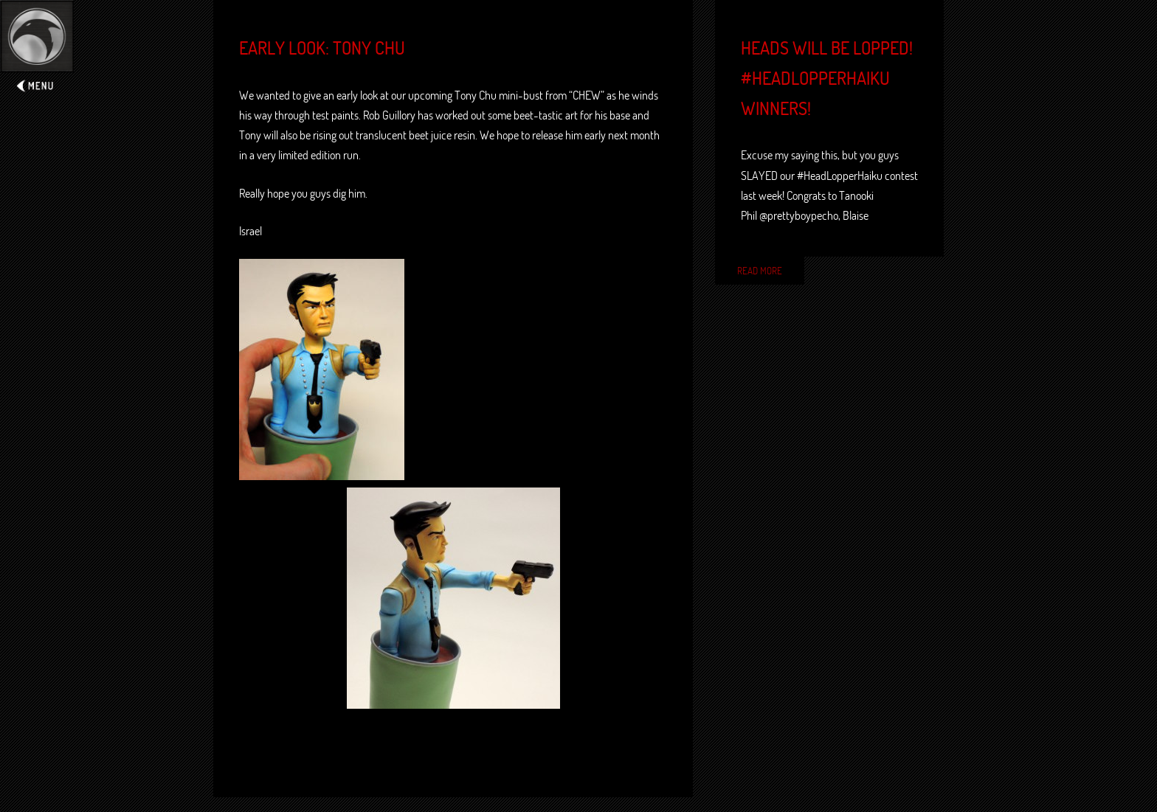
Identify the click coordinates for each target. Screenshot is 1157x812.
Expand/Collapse (37, 49)
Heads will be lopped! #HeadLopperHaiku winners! (827, 78)
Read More (759, 271)
